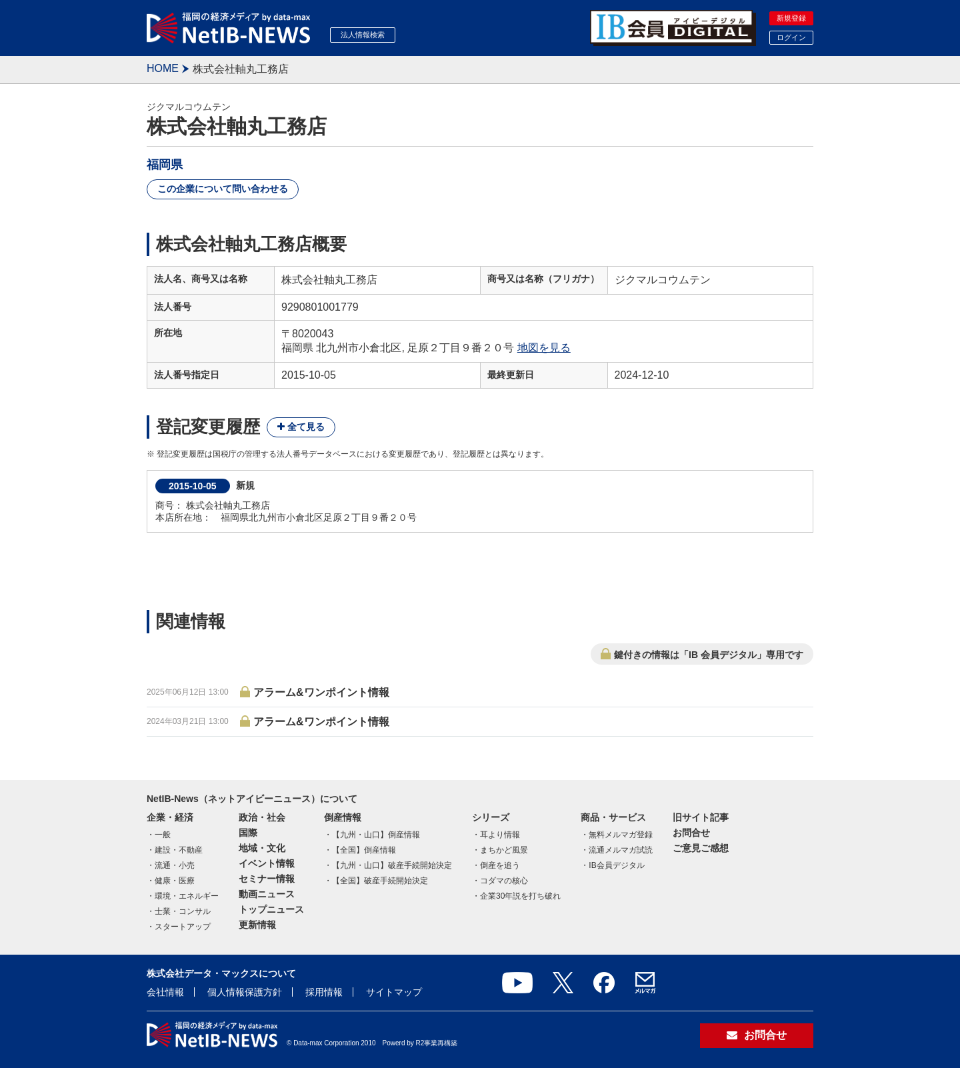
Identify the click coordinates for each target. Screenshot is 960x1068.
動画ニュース (267, 894)
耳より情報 (500, 834)
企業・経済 (170, 817)
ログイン (791, 37)
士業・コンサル (183, 911)
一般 (163, 834)
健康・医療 (175, 880)
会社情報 (165, 992)
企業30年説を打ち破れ (520, 896)
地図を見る (544, 347)
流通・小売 (175, 865)
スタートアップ (183, 926)
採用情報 (324, 992)
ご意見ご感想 (701, 848)
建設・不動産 (179, 850)
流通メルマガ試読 (621, 850)
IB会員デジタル (616, 865)
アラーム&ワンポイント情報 (321, 692)
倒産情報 (342, 817)
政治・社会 (262, 817)
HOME (163, 68)
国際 (248, 832)
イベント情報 (267, 863)
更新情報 (257, 924)
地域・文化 (262, 848)
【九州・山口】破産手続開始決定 (392, 865)
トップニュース (271, 909)
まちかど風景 (504, 850)
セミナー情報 (267, 878)
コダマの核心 (504, 880)
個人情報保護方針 (244, 992)
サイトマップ (394, 992)
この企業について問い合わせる (222, 188)
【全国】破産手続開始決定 (380, 880)
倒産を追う (500, 865)
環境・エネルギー (187, 896)
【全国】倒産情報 (364, 850)
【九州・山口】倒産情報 (376, 834)
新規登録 (791, 18)
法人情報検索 (363, 35)
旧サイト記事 (701, 817)
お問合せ (691, 832)
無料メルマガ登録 (621, 834)
